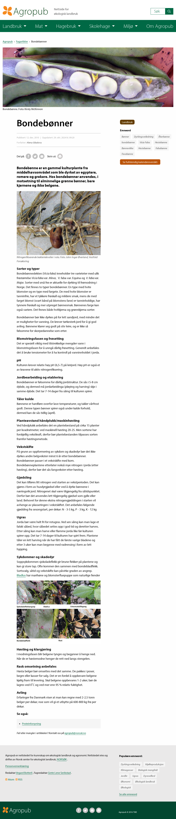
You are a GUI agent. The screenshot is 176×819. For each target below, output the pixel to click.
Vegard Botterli (24, 772)
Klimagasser (127, 770)
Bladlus (21, 575)
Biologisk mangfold (148, 770)
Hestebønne (161, 142)
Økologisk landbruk (145, 781)
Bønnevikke (127, 148)
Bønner (125, 136)
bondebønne (128, 142)
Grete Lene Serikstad (59, 772)
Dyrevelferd (149, 775)
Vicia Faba (145, 142)
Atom (11, 779)
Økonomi (125, 781)
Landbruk (127, 122)
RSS (20, 779)
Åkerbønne (164, 136)
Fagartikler (22, 41)
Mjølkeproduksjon (154, 764)
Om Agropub (159, 26)
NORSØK (62, 759)
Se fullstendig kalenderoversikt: (140, 162)
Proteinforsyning (31, 723)
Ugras (135, 775)
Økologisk (126, 787)
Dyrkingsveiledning (143, 136)
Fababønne (161, 148)
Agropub (8, 41)
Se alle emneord (128, 794)
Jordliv (124, 775)
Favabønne (127, 153)
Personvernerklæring (17, 766)
